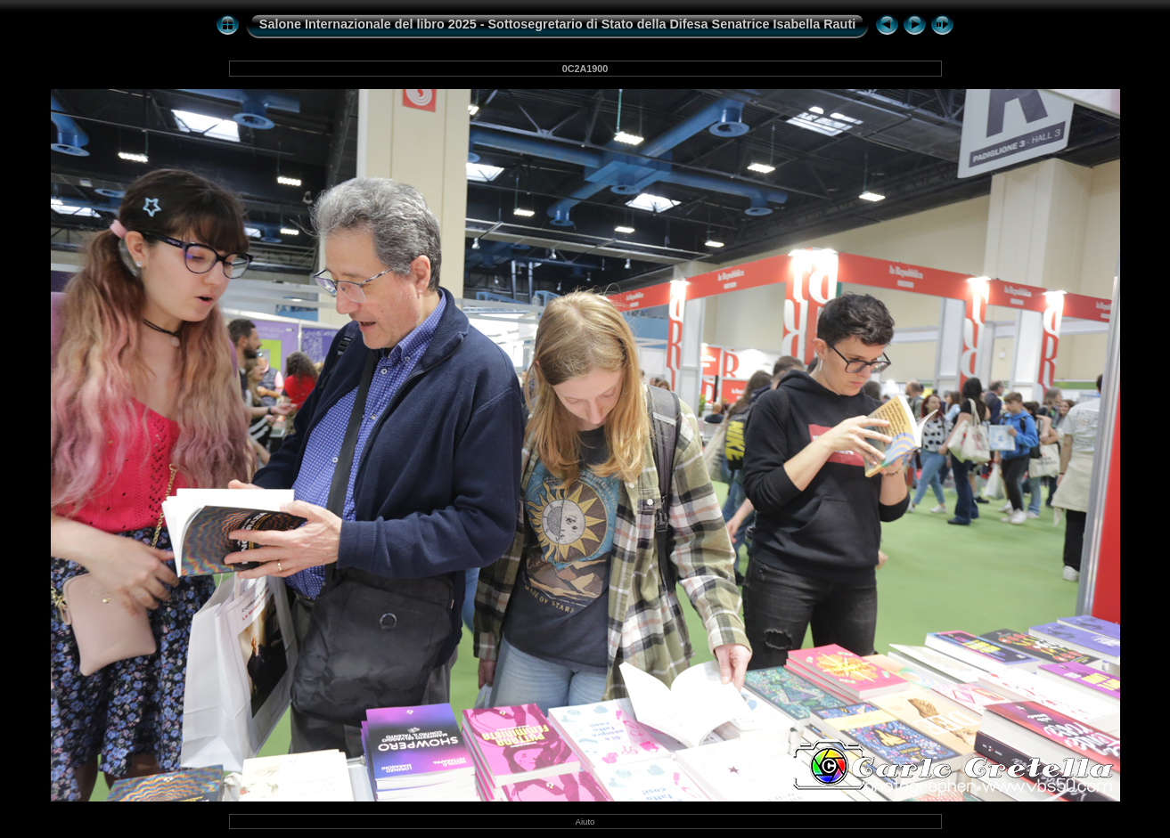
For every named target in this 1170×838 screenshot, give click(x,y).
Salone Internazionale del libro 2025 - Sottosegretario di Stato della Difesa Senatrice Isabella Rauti (557, 24)
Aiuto (585, 821)
